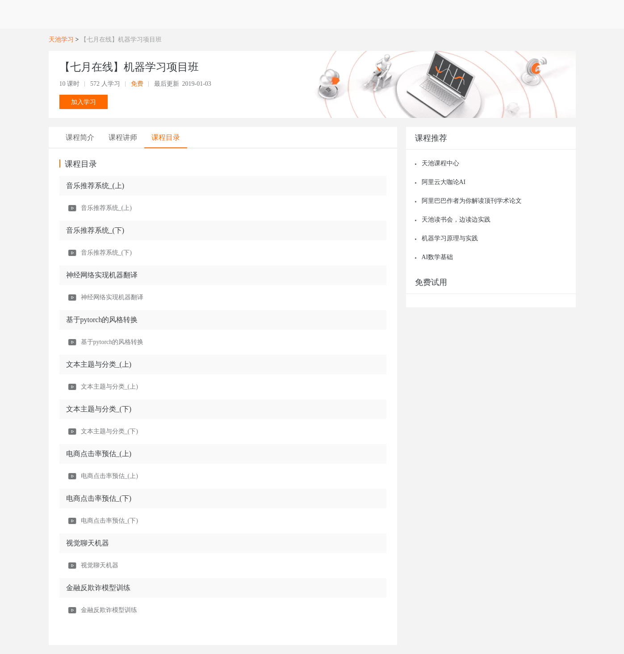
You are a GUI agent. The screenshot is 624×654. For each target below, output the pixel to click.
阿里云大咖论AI (444, 182)
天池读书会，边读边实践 (456, 219)
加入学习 (83, 101)
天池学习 (61, 39)
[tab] (80, 137)
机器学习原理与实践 (450, 238)
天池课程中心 (440, 163)
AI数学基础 (437, 257)
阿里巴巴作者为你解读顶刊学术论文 (472, 200)
